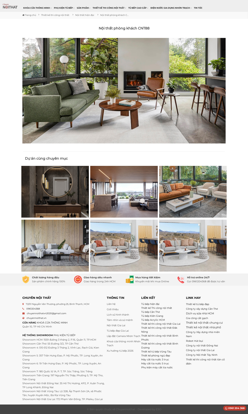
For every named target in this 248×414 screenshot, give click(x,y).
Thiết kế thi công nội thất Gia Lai (160, 323)
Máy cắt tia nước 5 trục (155, 363)
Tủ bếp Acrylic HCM (153, 319)
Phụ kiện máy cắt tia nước (157, 367)
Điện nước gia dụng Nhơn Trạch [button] (171, 8)
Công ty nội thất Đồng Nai (202, 345)
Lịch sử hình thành (118, 314)
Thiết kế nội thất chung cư (204, 322)
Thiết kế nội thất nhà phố (203, 327)
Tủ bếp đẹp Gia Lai (118, 330)
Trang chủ (29, 15)
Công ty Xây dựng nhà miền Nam (203, 334)
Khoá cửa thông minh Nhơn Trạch (123, 343)
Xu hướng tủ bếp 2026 (120, 350)
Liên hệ (111, 304)
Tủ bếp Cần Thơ (150, 311)
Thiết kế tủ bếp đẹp (197, 304)
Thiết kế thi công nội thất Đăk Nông (159, 329)
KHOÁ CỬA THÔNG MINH (52, 322)
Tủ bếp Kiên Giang (152, 315)
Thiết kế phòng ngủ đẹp (155, 355)
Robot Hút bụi (194, 340)
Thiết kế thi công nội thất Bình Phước (159, 337)
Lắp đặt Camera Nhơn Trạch (123, 336)
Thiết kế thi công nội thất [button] (109, 8)
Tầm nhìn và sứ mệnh (120, 320)
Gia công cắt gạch (197, 318)
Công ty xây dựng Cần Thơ (202, 308)
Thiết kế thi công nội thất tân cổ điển (205, 361)
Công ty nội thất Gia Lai (200, 350)
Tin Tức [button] (198, 8)
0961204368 (33, 308)
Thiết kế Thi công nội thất (156, 308)
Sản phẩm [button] (83, 8)
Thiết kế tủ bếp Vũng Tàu (156, 351)
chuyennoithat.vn (36, 318)
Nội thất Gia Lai (116, 325)
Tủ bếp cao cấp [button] (138, 8)
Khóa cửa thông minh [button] (37, 8)
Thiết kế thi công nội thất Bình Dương (159, 345)
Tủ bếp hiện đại (150, 304)
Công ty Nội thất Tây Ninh (201, 354)
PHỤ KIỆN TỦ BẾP (64, 335)
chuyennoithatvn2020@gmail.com (46, 313)
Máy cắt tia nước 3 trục (155, 359)
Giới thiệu (112, 309)
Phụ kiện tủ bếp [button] (64, 8)
